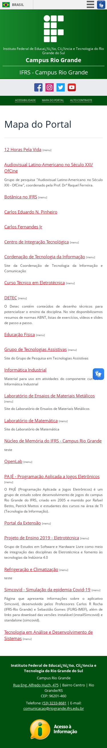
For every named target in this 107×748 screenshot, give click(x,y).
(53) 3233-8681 (54, 703)
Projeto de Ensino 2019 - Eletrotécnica (41, 537)
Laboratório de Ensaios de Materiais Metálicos (49, 396)
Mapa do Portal (53, 100)
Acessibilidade (25, 100)
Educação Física (19, 334)
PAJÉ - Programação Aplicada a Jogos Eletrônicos (52, 476)
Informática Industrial (25, 370)
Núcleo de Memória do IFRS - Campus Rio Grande (53, 441)
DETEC (10, 297)
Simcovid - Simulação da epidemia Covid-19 (47, 589)
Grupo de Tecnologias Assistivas (35, 349)
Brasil (18, 4)
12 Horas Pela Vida (22, 149)
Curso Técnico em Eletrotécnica (34, 282)
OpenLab (13, 461)
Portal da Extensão (22, 523)
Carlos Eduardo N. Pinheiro (30, 212)
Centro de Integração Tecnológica (36, 242)
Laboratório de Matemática (31, 420)
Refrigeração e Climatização (31, 569)
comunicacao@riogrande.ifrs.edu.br (53, 708)
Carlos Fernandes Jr (23, 226)
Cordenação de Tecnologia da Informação (44, 256)
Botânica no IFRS (20, 197)
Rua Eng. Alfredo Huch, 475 (35, 685)
